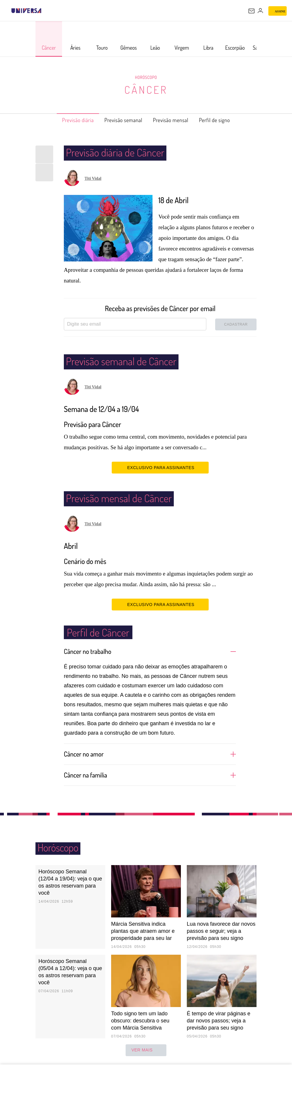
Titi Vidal (93, 178)
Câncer (146, 89)
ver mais (146, 1050)
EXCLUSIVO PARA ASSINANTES (160, 467)
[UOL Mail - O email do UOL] (251, 10)
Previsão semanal (120, 120)
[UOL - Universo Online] (45, 10)
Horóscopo (146, 77)
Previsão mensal (175, 120)
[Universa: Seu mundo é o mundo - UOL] (26, 10)
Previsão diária (68, 120)
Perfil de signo (224, 120)
